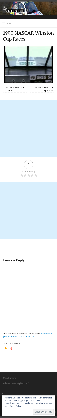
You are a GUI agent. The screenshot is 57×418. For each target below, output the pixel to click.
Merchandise (9, 377)
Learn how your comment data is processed (27, 335)
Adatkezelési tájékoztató (16, 383)
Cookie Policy (15, 406)
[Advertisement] (28, 128)
